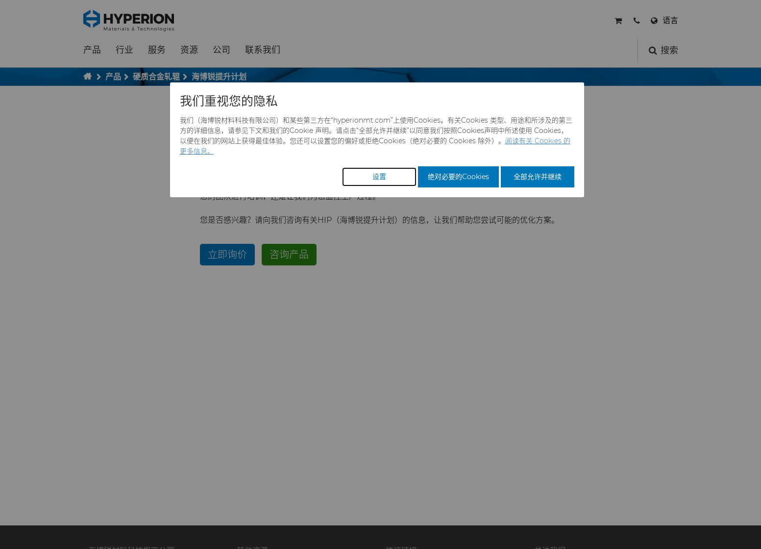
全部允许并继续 (538, 176)
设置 (379, 176)
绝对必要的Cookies (458, 176)
